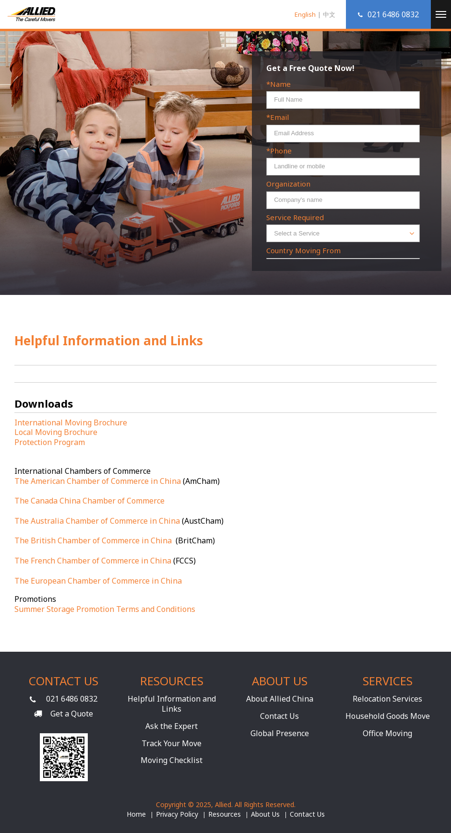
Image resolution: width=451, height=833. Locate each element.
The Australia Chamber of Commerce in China (97, 521)
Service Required (295, 217)
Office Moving (387, 733)
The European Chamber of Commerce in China (98, 580)
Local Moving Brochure (55, 432)
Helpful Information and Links (172, 703)
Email (279, 117)
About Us (265, 814)
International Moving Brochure (70, 422)
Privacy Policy (177, 814)
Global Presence (279, 733)
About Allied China (279, 698)
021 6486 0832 (71, 698)
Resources (224, 814)
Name (280, 84)
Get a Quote (71, 713)
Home (136, 814)
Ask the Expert (171, 726)
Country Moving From (303, 250)
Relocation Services (387, 698)
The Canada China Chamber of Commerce (89, 500)
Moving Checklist (171, 760)
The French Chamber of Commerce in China (92, 560)
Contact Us (279, 716)
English (305, 14)
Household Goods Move (387, 716)
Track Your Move (172, 743)
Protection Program (49, 442)
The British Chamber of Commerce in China (94, 540)
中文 (329, 14)
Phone (281, 150)
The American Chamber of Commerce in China (97, 481)
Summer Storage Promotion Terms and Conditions (104, 609)
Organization (288, 183)
